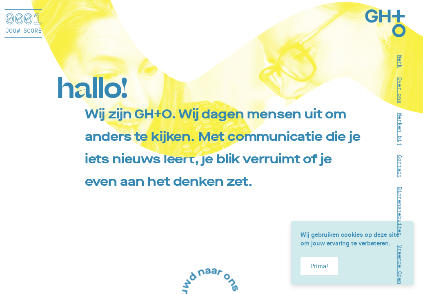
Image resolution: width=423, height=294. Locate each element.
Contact (399, 165)
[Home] (385, 24)
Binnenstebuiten (399, 211)
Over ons (399, 90)
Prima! (319, 266)
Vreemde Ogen (399, 264)
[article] (211, 147)
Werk (399, 61)
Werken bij (399, 128)
